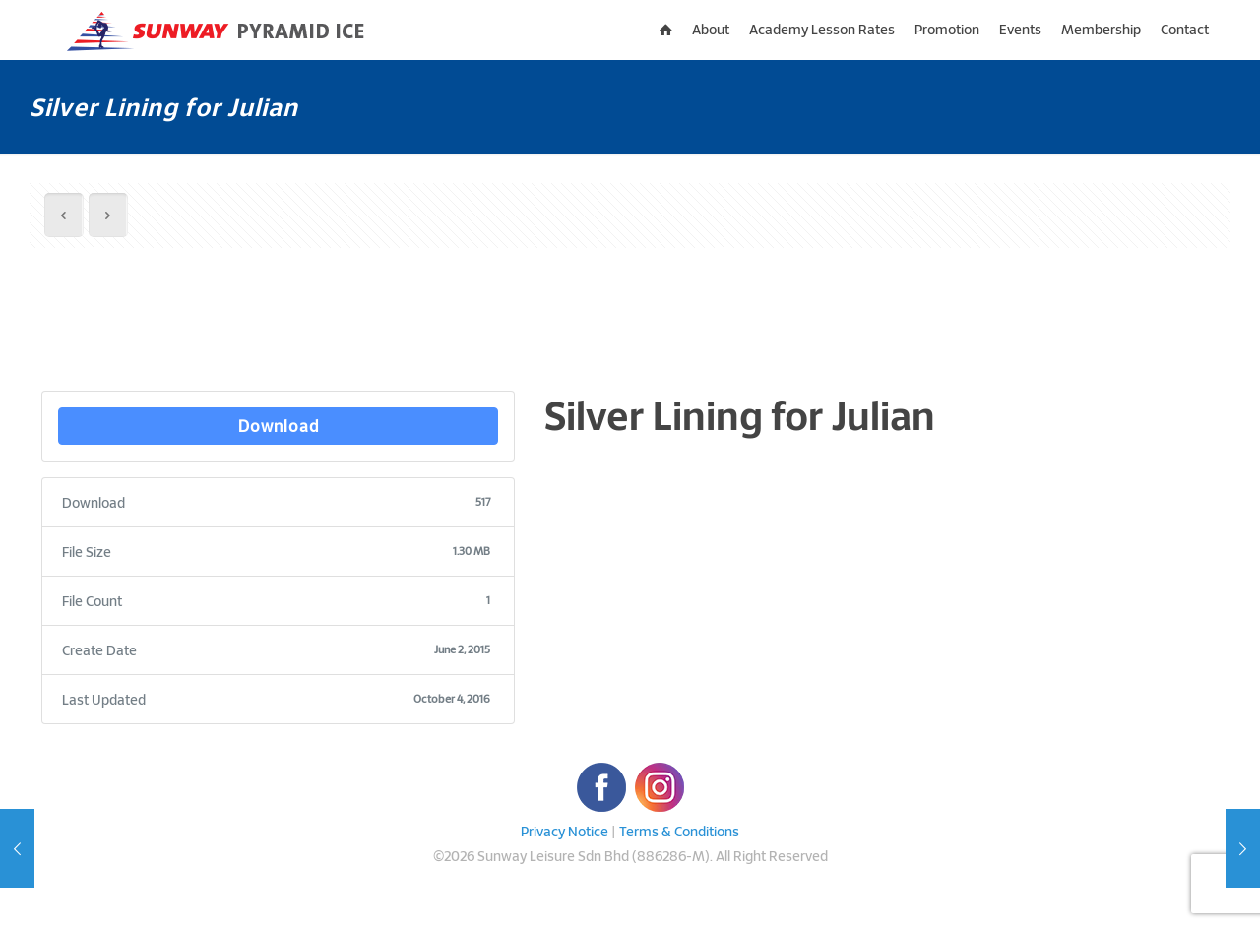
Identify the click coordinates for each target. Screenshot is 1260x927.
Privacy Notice (564, 831)
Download (278, 425)
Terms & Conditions (679, 831)
